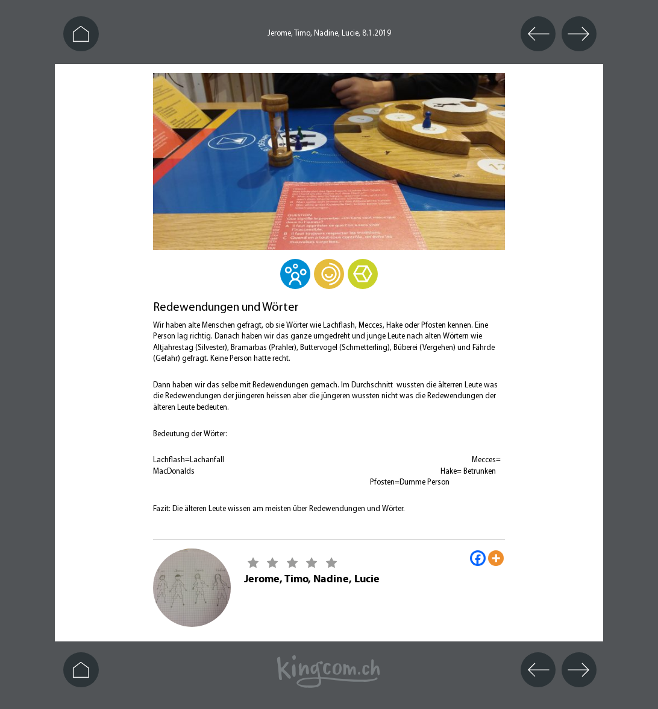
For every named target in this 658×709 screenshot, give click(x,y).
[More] (496, 558)
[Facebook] (478, 558)
